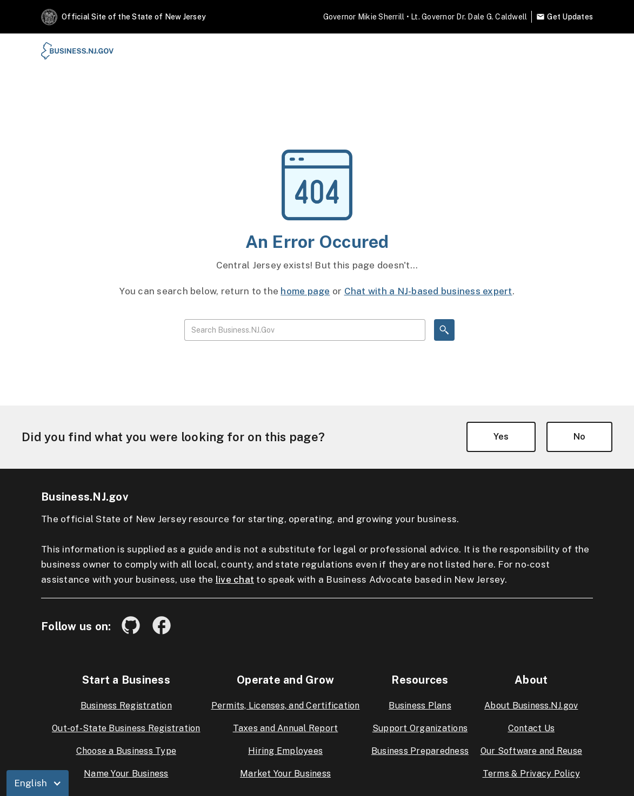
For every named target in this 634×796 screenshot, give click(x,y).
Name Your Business (126, 773)
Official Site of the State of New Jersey (134, 16)
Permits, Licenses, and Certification (285, 705)
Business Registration (126, 705)
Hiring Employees (285, 751)
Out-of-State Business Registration (126, 728)
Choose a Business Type (126, 751)
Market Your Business (285, 773)
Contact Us (531, 728)
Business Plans (420, 705)
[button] (37, 783)
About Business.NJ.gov (531, 705)
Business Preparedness (420, 751)
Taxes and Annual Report (285, 728)
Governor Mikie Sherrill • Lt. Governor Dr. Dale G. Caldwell (425, 16)
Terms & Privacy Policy (531, 773)
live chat (235, 579)
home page (305, 291)
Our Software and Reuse (531, 751)
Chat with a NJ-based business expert (428, 291)
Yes (501, 436)
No (579, 436)
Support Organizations (420, 728)
